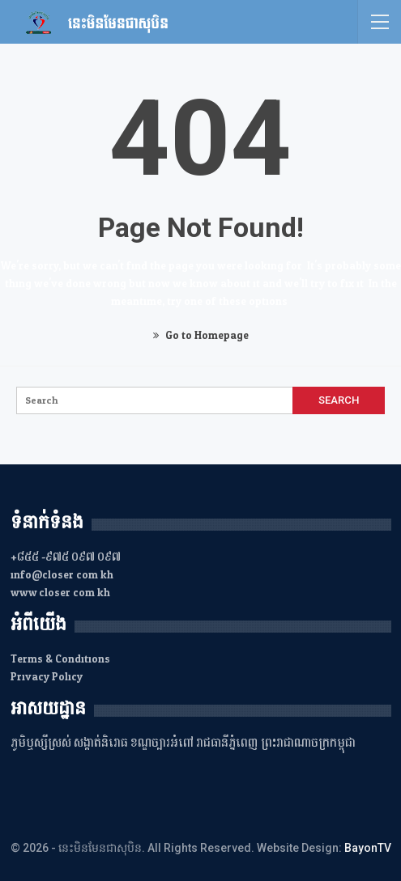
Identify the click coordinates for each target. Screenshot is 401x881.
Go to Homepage (201, 335)
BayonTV (367, 847)
